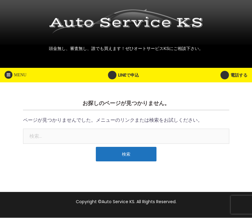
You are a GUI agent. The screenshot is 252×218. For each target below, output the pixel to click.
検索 (126, 154)
